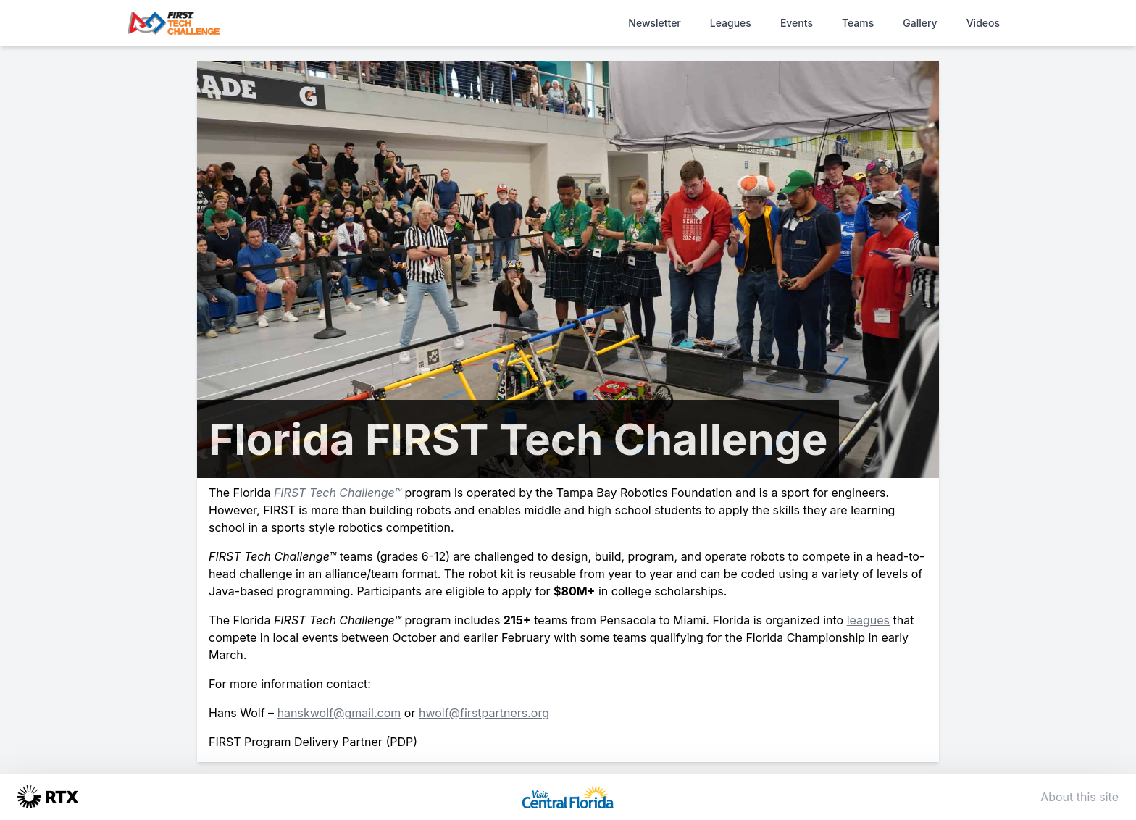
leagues (868, 620)
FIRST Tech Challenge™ (337, 492)
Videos (983, 23)
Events (796, 23)
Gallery (920, 23)
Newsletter (654, 23)
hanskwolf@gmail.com (339, 713)
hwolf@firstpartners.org (484, 713)
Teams (858, 23)
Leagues (730, 23)
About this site (1079, 797)
